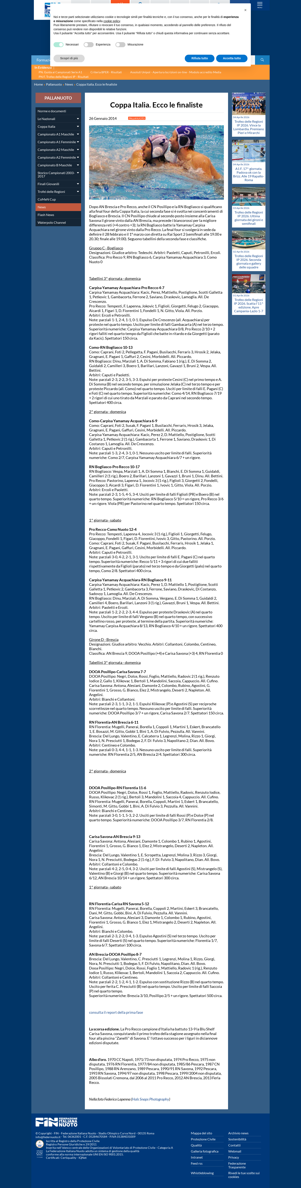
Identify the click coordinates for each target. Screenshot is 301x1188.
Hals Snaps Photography (150, 1099)
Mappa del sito (201, 1133)
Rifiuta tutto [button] (199, 58)
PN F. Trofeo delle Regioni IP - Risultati (64, 76)
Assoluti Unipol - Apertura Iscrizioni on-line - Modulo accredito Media (175, 72)
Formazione (46, 60)
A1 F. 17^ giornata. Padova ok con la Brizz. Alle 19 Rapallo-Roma (248, 174)
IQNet (83, 1157)
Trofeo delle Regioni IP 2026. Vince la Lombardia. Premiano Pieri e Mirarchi (248, 127)
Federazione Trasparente (237, 1165)
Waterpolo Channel (52, 222)
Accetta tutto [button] (232, 58)
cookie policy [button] (111, 21)
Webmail (234, 1151)
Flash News (46, 215)
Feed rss (197, 1163)
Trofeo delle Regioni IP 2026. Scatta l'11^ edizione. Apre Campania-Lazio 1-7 (248, 305)
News (42, 207)
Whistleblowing (202, 1173)
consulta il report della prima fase (116, 1012)
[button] (245, 10)
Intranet (197, 1157)
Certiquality (68, 1157)
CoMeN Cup (47, 199)
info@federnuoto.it (48, 1137)
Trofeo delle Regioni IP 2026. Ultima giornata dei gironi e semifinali (249, 217)
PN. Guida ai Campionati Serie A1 (60, 72)
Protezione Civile (203, 1139)
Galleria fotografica (204, 1151)
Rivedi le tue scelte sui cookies (244, 1175)
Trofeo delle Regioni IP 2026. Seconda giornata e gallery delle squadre (249, 261)
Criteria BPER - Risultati (106, 72)
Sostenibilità (237, 1139)
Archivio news (238, 1133)
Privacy (233, 1157)
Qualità (196, 1145)
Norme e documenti (52, 111)
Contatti (234, 1145)
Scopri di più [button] (69, 58)
